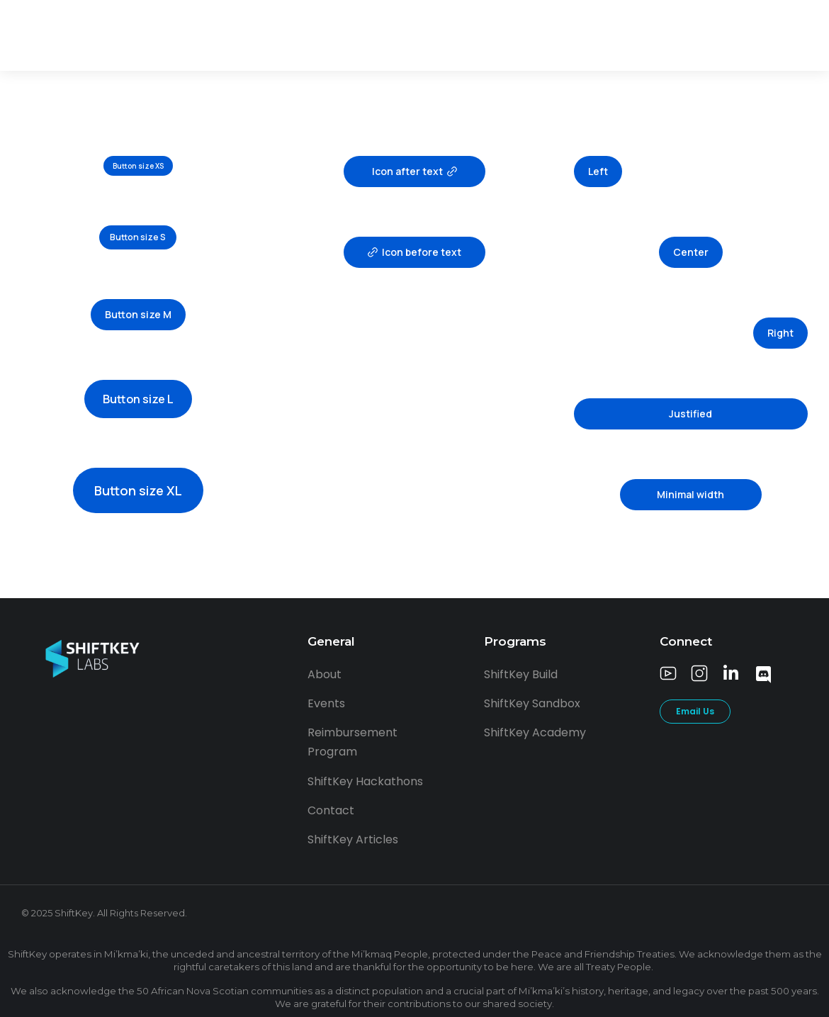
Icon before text (414, 252)
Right (780, 332)
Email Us (695, 711)
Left (598, 171)
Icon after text (414, 171)
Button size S (138, 237)
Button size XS (138, 166)
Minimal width (690, 494)
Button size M (138, 314)
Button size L (138, 399)
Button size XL (138, 490)
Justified (690, 413)
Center (691, 252)
